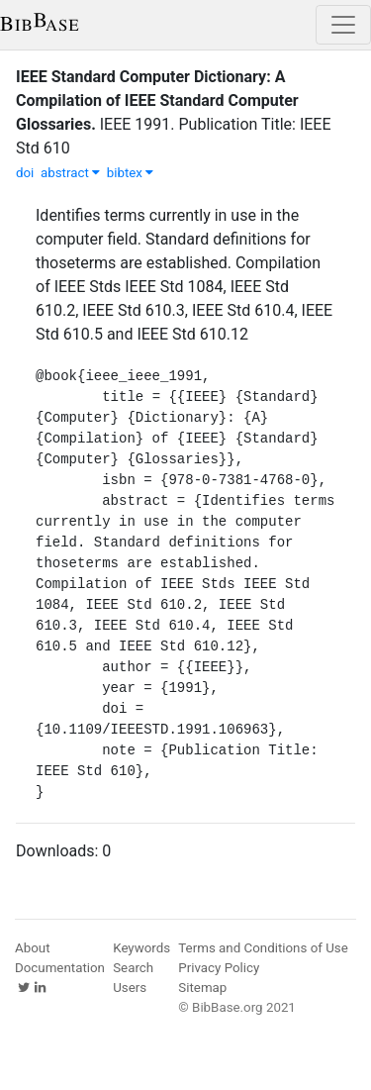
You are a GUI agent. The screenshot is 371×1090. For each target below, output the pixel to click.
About (32, 948)
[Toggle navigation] (343, 25)
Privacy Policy (218, 967)
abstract (70, 172)
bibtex (130, 172)
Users (129, 987)
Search (133, 967)
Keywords (141, 948)
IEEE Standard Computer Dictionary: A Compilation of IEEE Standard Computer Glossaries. (157, 100)
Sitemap (202, 987)
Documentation (60, 967)
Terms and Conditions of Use (262, 948)
